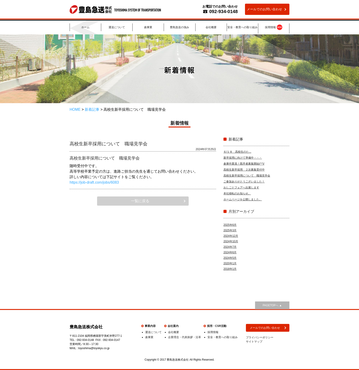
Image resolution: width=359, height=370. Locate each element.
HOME (75, 109)
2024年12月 (230, 235)
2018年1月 (230, 269)
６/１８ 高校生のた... (237, 151)
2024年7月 (230, 247)
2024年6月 (230, 252)
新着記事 (92, 109)
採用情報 (273, 27)
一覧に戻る (140, 201)
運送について (117, 27)
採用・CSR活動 (216, 326)
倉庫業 (148, 27)
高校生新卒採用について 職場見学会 (246, 175)
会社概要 (211, 27)
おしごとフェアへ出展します (241, 187)
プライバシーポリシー (259, 337)
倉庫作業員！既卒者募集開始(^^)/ (243, 163)
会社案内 (173, 326)
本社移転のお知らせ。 (237, 193)
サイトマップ (254, 341)
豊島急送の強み (179, 27)
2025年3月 (230, 230)
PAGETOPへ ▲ (272, 305)
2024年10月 (230, 241)
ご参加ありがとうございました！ (244, 181)
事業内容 (150, 326)
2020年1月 (230, 263)
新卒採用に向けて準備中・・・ (242, 157)
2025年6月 (230, 224)
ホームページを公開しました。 (242, 199)
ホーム (85, 27)
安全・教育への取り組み (242, 27)
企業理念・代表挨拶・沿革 (184, 337)
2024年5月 (230, 258)
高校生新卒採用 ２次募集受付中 (244, 169)
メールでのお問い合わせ (264, 9)
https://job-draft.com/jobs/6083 (94, 182)
